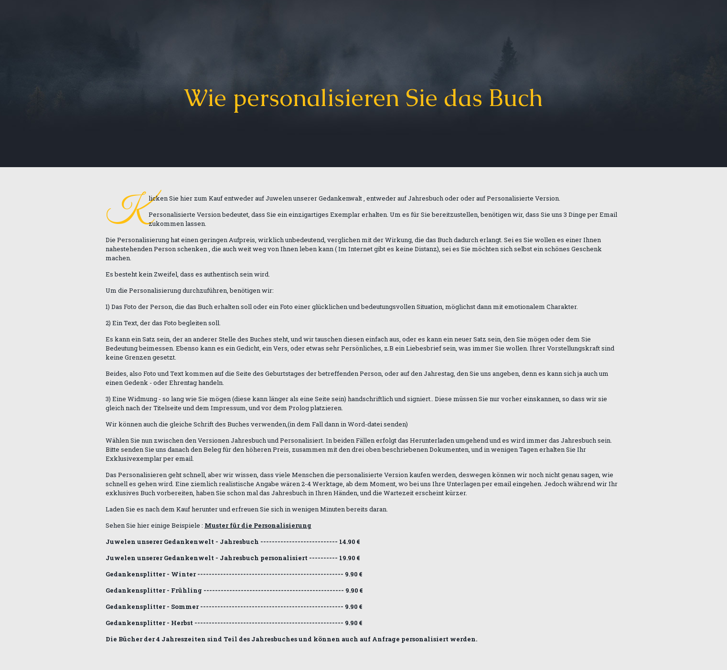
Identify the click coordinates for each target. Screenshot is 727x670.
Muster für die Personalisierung (257, 525)
